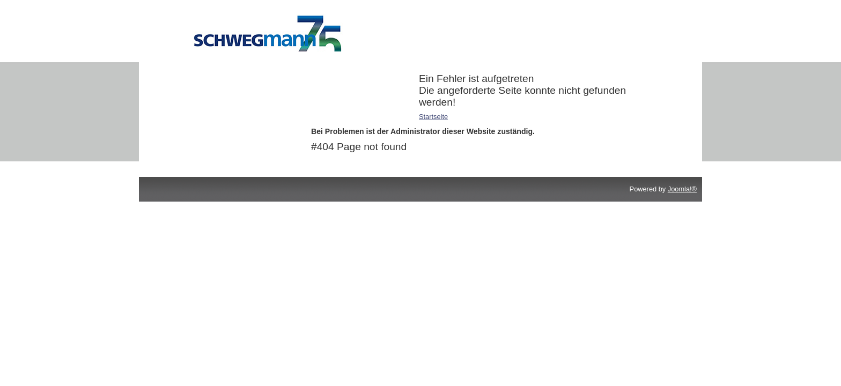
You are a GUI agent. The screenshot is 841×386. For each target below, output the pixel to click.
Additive (189, 65)
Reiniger (190, 92)
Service (188, 106)
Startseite (433, 117)
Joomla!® (682, 189)
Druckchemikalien (204, 79)
